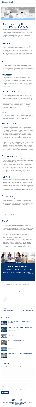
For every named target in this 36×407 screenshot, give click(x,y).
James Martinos (13, 36)
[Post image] (4, 323)
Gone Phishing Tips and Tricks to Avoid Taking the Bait (20, 353)
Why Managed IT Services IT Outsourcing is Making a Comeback (19, 322)
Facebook (6, 247)
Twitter (11, 247)
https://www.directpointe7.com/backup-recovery (12, 163)
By (15, 284)
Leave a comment (27, 284)
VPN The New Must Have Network (15, 347)
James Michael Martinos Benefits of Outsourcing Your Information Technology (20, 328)
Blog (10, 284)
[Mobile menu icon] (34, 2)
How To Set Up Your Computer (15, 334)
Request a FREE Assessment (18, 277)
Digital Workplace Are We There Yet (16, 340)
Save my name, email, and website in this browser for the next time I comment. (16, 389)
